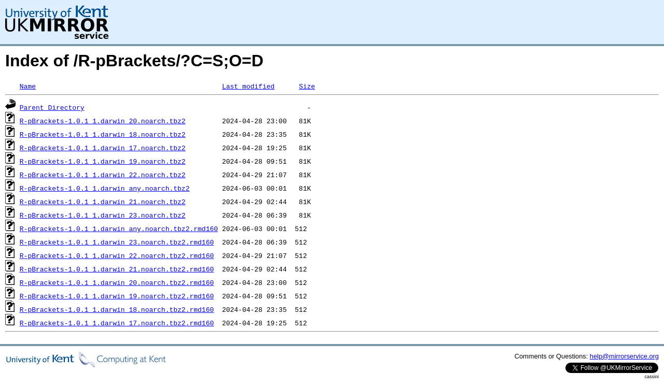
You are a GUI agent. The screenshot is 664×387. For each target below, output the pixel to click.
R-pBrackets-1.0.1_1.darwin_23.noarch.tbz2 (103, 215)
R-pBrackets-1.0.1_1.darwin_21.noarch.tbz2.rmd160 (117, 269)
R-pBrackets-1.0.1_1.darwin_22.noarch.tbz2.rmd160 (117, 255)
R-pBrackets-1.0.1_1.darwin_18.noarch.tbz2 (103, 134)
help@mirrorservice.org (624, 356)
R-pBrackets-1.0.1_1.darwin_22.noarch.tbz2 (103, 174)
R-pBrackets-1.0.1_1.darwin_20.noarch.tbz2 (103, 120)
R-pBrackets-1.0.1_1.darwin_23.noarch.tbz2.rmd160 (117, 242)
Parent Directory (52, 107)
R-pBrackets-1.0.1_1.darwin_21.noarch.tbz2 (103, 201)
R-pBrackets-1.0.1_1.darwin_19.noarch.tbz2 (103, 161)
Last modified (248, 86)
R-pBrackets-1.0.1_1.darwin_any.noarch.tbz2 (105, 188)
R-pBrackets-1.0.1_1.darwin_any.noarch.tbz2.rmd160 (119, 228)
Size (307, 86)
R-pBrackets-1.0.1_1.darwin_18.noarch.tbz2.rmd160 (117, 309)
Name (28, 86)
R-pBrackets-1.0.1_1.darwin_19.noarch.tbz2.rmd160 (117, 295)
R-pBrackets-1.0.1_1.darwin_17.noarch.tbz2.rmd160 (117, 322)
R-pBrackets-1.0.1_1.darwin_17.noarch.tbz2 (103, 147)
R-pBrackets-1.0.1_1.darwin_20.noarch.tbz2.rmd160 (117, 282)
